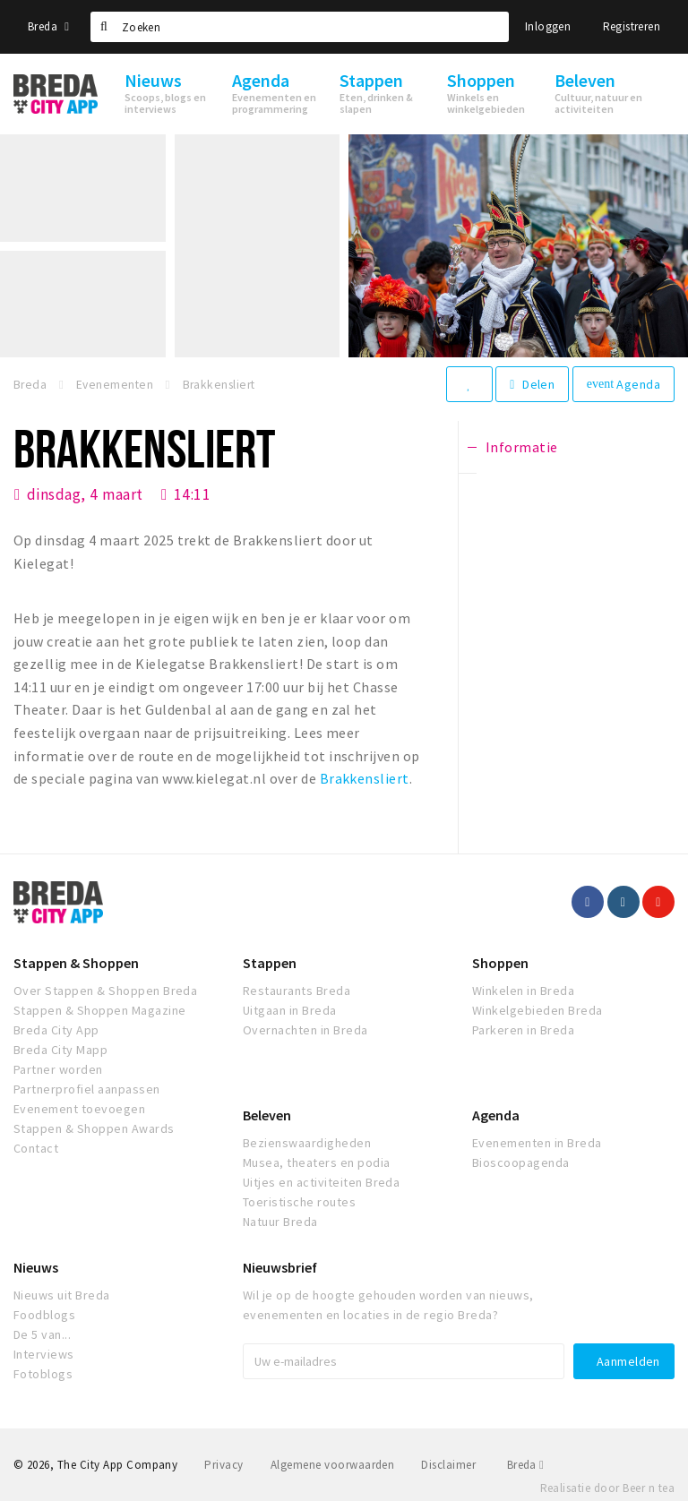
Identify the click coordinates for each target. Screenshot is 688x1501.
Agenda (623, 384)
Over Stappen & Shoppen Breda (105, 990)
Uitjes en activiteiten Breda (321, 1182)
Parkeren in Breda (523, 1030)
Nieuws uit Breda (61, 1295)
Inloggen (548, 26)
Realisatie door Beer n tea (607, 1488)
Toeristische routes (299, 1202)
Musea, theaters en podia (317, 1162)
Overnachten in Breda (305, 1030)
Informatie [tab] (522, 447)
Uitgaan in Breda (290, 1010)
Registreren (631, 26)
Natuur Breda (280, 1222)
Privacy (223, 1464)
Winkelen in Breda (523, 990)
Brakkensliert (364, 778)
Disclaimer (448, 1464)
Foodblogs (44, 1315)
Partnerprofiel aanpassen (86, 1089)
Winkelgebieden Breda (537, 1010)
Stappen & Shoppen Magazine (99, 1010)
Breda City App (56, 1030)
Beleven (267, 1115)
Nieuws (35, 1267)
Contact (35, 1148)
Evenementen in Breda (537, 1143)
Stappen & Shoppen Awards (94, 1128)
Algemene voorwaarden (333, 1464)
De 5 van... (42, 1334)
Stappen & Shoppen (76, 963)
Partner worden (58, 1069)
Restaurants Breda (296, 990)
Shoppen (500, 963)
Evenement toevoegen (79, 1109)
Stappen (270, 963)
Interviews (43, 1354)
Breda (48, 26)
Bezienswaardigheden (307, 1143)
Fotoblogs (43, 1374)
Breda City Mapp (60, 1050)
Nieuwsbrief (280, 1267)
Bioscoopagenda (521, 1162)
